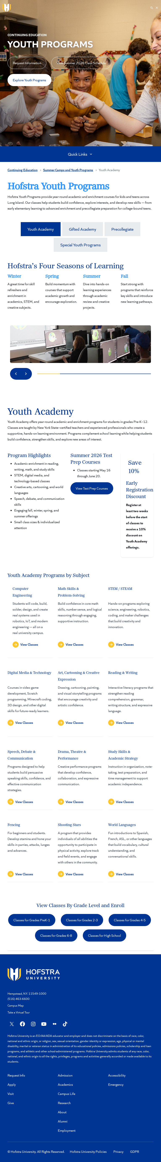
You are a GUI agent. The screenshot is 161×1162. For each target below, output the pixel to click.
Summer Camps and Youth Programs (68, 170)
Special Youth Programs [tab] (80, 244)
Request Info (16, 1075)
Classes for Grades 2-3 (82, 920)
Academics (65, 1084)
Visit (11, 1093)
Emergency (115, 1084)
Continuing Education (23, 170)
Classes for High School (104, 935)
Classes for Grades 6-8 (56, 935)
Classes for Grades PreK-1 (31, 920)
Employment (66, 1130)
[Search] (154, 7)
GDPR (134, 1151)
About (62, 1112)
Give (11, 1103)
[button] (91, 488)
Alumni (63, 1121)
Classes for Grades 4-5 (130, 920)
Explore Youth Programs (29, 80)
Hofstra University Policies (88, 1151)
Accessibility (117, 1075)
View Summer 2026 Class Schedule (81, 63)
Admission (65, 1075)
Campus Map (16, 1005)
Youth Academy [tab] (40, 229)
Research (64, 1103)
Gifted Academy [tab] (82, 229)
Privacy (118, 1151)
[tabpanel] (80, 677)
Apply (12, 1084)
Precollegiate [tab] (122, 229)
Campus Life (66, 1093)
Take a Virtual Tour (19, 1012)
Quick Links (80, 154)
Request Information (27, 63)
